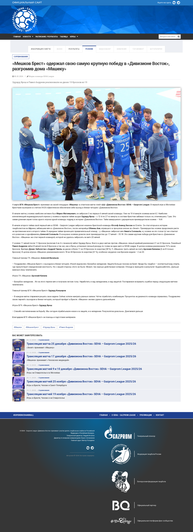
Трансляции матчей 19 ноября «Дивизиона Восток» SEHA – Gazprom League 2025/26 (81, 394)
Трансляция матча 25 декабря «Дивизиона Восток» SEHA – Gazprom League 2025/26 (81, 343)
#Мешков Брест (32, 327)
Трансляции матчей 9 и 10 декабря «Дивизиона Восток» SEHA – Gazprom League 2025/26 (84, 368)
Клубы (73, 37)
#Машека (18, 327)
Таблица (64, 37)
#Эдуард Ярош (49, 327)
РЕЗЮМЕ (89, 49)
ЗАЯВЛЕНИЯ (121, 49)
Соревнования (21, 57)
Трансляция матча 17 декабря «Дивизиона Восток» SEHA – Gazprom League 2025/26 (81, 356)
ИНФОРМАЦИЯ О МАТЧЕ (41, 49)
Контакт (160, 415)
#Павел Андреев (66, 327)
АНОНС (60, 49)
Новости (27, 37)
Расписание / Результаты (46, 37)
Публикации (146, 415)
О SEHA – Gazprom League (124, 415)
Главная (17, 37)
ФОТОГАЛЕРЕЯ (156, 49)
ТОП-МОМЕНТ (138, 49)
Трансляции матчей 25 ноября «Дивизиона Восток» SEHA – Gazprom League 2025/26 (81, 381)
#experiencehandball (23, 415)
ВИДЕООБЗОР (105, 49)
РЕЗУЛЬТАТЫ (74, 49)
